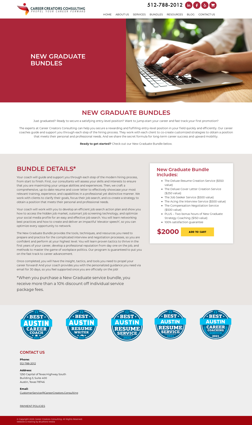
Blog (191, 14)
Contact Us (206, 14)
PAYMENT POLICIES (32, 405)
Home (107, 14)
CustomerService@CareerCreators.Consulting (49, 392)
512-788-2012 (165, 4)
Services (139, 14)
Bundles (156, 14)
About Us (122, 14)
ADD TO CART (197, 232)
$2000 (168, 231)
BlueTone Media (47, 421)
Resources (175, 14)
